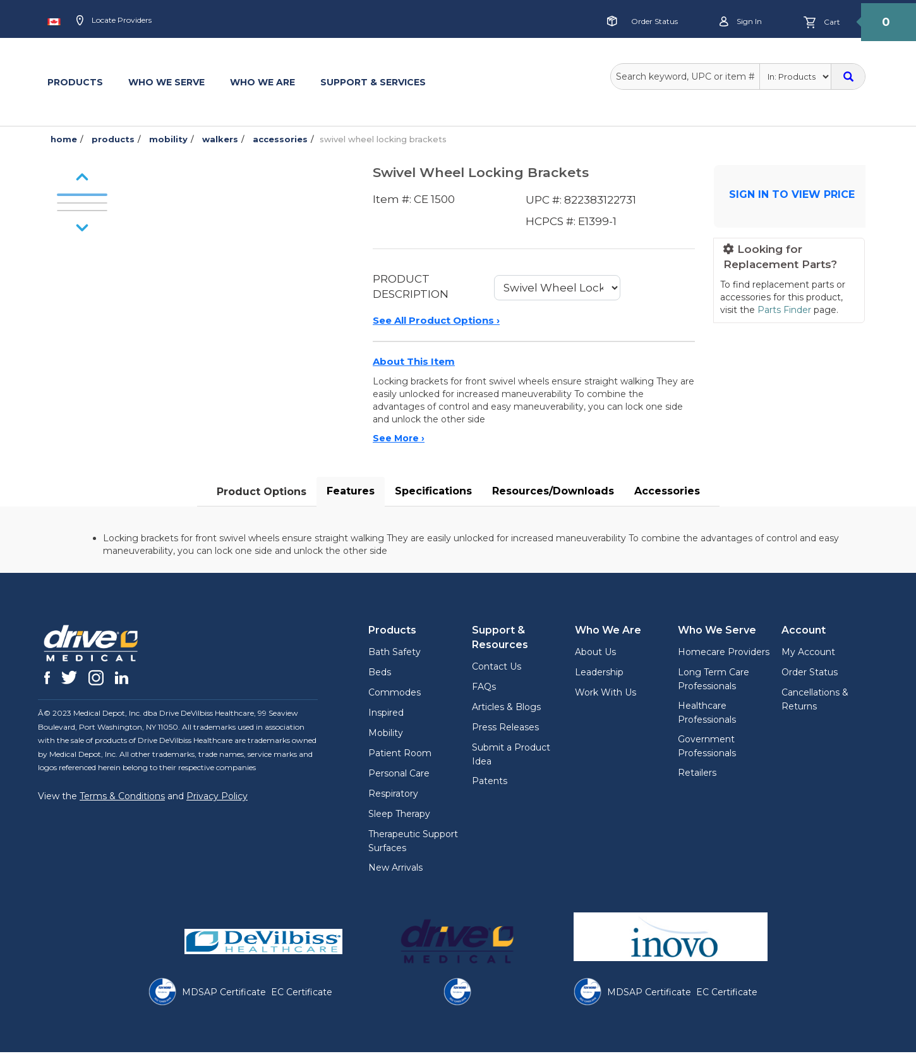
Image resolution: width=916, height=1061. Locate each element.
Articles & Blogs (506, 707)
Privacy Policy (217, 796)
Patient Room (399, 753)
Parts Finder (784, 310)
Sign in (741, 21)
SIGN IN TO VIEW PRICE (792, 194)
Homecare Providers (723, 652)
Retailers (697, 772)
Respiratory (393, 793)
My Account (808, 652)
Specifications (433, 491)
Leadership (599, 672)
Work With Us (605, 692)
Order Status (654, 21)
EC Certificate (301, 992)
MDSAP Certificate (224, 992)
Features (351, 491)
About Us (595, 652)
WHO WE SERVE (166, 82)
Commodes (394, 692)
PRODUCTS (75, 82)
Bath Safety (394, 652)
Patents (489, 781)
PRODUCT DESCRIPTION (411, 286)
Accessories (667, 491)
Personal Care (399, 773)
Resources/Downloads (553, 491)
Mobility (385, 733)
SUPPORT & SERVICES (373, 82)
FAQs (484, 686)
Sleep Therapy (399, 813)
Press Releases (505, 727)
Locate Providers (114, 21)
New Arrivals (395, 867)
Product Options (261, 492)
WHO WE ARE (262, 82)
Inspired (386, 712)
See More (399, 438)
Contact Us (496, 666)
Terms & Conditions (122, 796)
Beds (379, 672)
